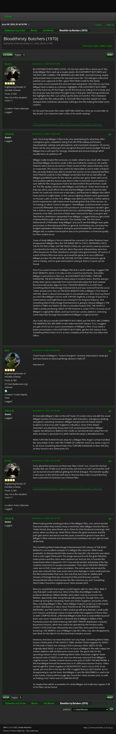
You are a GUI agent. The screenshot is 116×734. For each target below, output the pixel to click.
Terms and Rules (96, 727)
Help (85, 727)
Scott (8, 64)
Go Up (6, 697)
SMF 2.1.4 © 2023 (10, 727)
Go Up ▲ (109, 727)
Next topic (106, 46)
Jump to (66, 709)
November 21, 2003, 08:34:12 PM (46, 64)
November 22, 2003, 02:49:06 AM (46, 350)
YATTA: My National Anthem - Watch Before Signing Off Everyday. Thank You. (67, 124)
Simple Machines (24, 727)
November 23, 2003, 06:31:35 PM (46, 518)
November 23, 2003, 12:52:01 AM (46, 460)
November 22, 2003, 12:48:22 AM (46, 134)
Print (110, 55)
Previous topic (91, 46)
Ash (7, 350)
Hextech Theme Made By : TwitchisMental (20, 731)
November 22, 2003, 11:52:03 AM (46, 411)
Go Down (7, 55)
